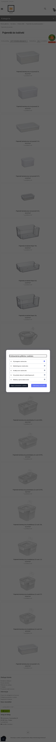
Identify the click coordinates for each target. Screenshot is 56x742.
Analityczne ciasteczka (20, 370)
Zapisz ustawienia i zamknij (19, 385)
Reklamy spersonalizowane (21, 379)
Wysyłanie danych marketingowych (23, 375)
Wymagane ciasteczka (19, 361)
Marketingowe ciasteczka (20, 366)
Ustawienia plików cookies (21, 356)
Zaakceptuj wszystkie (39, 385)
